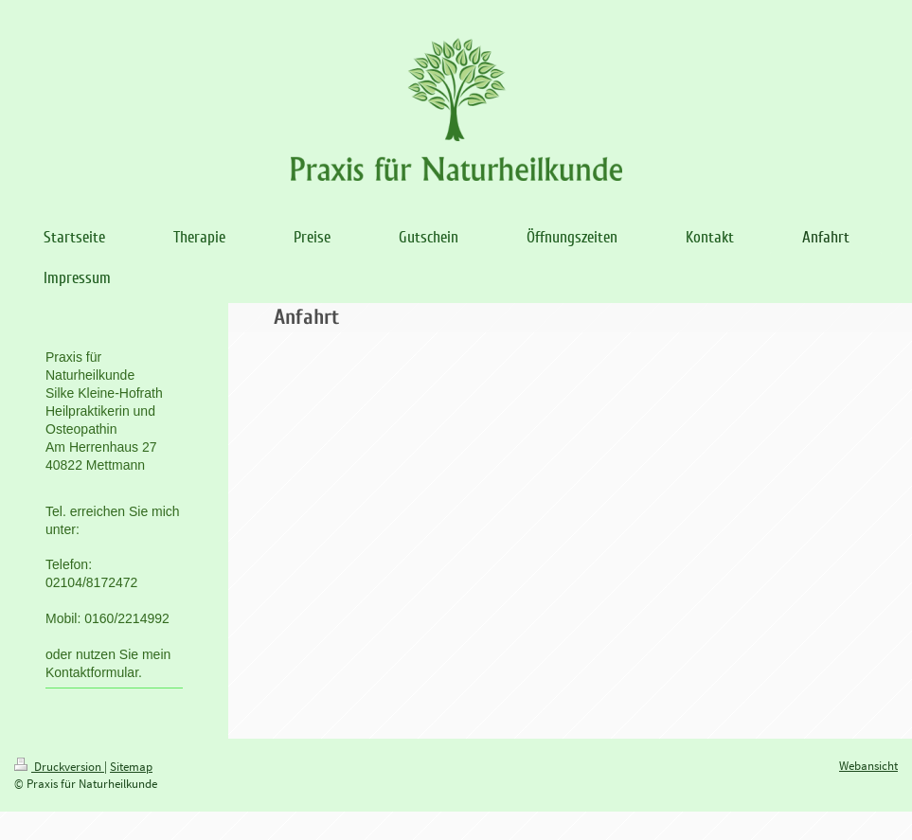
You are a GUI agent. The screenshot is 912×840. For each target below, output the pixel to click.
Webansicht (868, 766)
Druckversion (59, 767)
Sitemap (131, 767)
